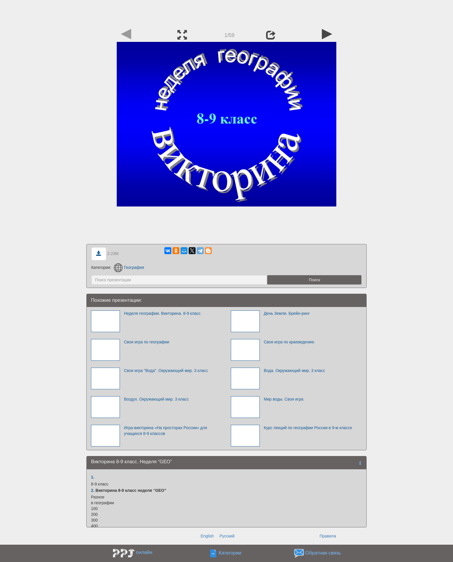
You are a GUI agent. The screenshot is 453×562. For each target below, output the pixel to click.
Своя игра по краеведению (289, 342)
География (129, 267)
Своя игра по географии (146, 342)
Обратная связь (323, 553)
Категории (230, 553)
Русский (227, 536)
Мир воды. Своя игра (283, 399)
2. (92, 490)
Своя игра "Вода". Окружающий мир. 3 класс (166, 370)
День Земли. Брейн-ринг (287, 313)
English (207, 536)
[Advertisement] (226, 13)
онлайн (144, 552)
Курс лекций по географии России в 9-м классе (308, 427)
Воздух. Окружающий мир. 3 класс (156, 399)
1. (92, 477)
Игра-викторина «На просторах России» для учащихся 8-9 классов (165, 430)
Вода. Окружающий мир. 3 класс (294, 370)
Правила (328, 536)
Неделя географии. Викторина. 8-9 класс (162, 313)
